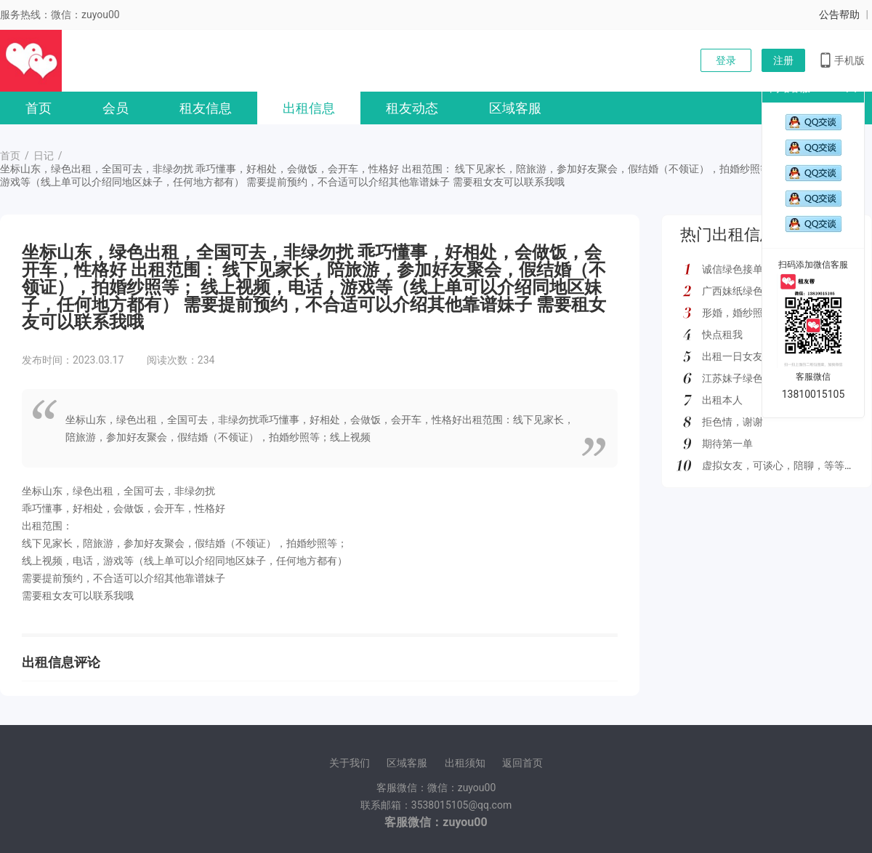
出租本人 (722, 400)
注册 (783, 60)
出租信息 (309, 108)
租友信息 (205, 108)
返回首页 (522, 763)
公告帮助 (839, 14)
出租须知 (465, 763)
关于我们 (349, 763)
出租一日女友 (732, 356)
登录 (726, 60)
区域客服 (515, 108)
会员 (115, 108)
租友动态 (412, 108)
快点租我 (722, 334)
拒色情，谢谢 (732, 422)
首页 (38, 108)
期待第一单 (727, 443)
